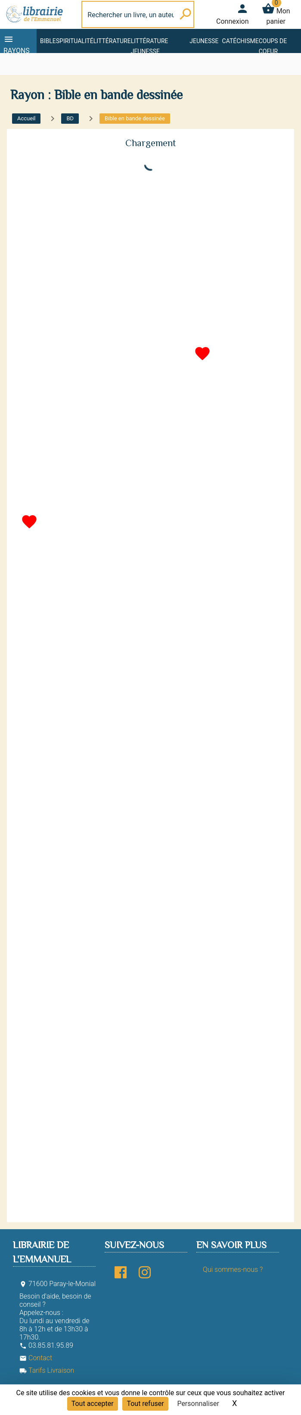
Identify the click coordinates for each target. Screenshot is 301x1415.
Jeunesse (203, 41)
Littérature (112, 41)
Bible (48, 41)
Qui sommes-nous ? (233, 1269)
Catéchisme (240, 41)
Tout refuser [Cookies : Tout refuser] (145, 1403)
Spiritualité (74, 41)
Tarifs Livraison (46, 1370)
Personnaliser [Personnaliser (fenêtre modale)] (198, 1403)
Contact (35, 1358)
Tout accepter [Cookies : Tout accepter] (92, 1403)
